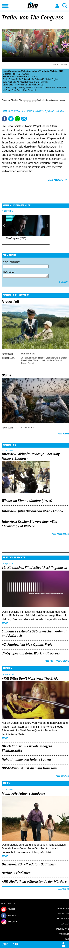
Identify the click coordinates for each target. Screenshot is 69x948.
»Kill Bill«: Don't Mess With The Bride (30, 679)
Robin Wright (11, 87)
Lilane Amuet (27, 363)
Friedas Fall (10, 301)
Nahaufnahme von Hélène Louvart (27, 759)
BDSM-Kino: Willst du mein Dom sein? (30, 768)
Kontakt (64, 924)
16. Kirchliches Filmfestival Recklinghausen (34, 568)
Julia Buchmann (29, 357)
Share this (4, 118)
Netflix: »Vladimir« (16, 873)
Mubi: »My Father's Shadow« (23, 794)
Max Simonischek (36, 360)
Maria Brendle (28, 353)
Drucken (30, 118)
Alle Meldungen (60, 534)
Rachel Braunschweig (49, 357)
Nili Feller (12, 82)
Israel (5, 71)
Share (17, 118)
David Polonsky (41, 82)
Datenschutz (62, 929)
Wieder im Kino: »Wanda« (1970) (27, 501)
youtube (11, 909)
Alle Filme (63, 434)
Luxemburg (33, 71)
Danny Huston (49, 87)
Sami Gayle (17, 90)
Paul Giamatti (29, 90)
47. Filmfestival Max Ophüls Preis (27, 645)
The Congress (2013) (16, 238)
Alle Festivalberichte (57, 661)
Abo (5, 944)
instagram (12, 921)
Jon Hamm (37, 87)
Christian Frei (27, 427)
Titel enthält (11, 262)
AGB (67, 939)
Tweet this (11, 118)
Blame (6, 375)
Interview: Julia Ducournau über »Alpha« (32, 511)
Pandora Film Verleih (14, 85)
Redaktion (63, 914)
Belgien (54, 71)
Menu (4, 5)
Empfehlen (24, 118)
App (15, 944)
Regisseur (9, 272)
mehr (5, 623)
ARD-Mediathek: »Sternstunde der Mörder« (34, 882)
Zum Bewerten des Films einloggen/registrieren (33, 111)
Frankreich (45, 71)
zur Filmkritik (57, 179)
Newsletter (63, 908)
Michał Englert (51, 79)
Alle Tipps (63, 889)
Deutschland (15, 71)
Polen (24, 71)
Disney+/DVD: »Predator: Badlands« (29, 864)
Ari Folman (11, 79)
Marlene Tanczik (54, 360)
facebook (12, 915)
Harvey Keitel (25, 87)
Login (57, 6)
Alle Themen (62, 776)
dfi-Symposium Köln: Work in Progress (31, 653)
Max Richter (25, 82)
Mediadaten (63, 919)
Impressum (63, 934)
